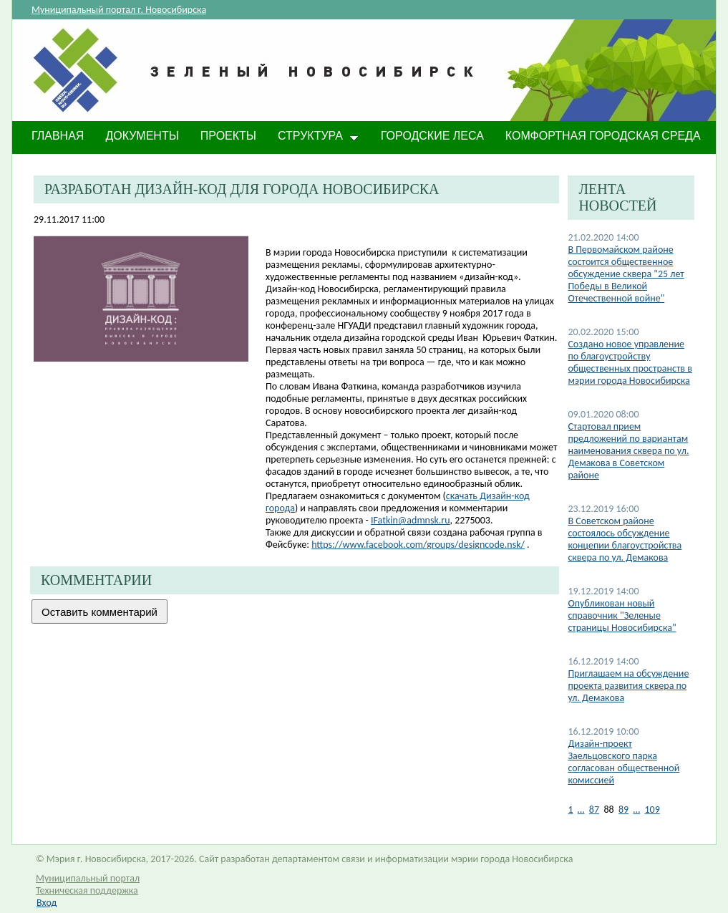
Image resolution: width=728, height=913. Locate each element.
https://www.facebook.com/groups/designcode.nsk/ (418, 544)
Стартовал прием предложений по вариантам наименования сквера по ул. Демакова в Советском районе (628, 450)
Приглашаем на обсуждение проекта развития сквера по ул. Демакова (628, 685)
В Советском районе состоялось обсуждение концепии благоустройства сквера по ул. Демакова (624, 539)
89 (623, 809)
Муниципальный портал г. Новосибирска (118, 10)
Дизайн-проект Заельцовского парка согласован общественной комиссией (623, 762)
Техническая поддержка (87, 890)
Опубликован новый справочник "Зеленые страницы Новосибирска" (622, 615)
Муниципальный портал (88, 878)
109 (652, 809)
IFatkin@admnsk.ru (410, 520)
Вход (47, 903)
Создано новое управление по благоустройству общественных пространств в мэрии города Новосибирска (630, 362)
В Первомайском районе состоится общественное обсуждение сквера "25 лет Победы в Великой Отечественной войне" (626, 273)
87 (594, 809)
